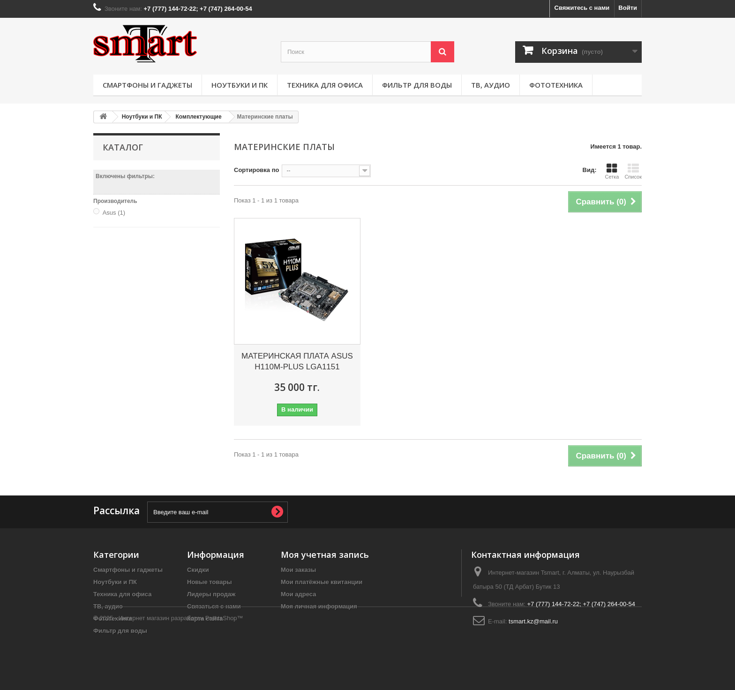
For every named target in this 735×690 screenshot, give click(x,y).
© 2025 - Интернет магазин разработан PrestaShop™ (168, 664)
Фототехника (556, 85)
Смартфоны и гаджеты (147, 85)
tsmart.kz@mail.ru (533, 621)
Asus (114, 212)
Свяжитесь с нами (582, 7)
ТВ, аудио (490, 85)
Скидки (198, 569)
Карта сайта (205, 618)
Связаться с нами (214, 606)
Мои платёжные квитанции (321, 581)
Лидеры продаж (211, 594)
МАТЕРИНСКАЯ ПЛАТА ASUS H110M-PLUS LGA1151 (297, 361)
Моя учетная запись (325, 554)
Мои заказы (298, 569)
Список (633, 171)
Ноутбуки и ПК (239, 85)
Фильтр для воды (417, 85)
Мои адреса (298, 594)
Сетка (612, 171)
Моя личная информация (319, 606)
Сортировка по (256, 169)
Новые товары (209, 581)
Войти (627, 7)
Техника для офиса (325, 85)
